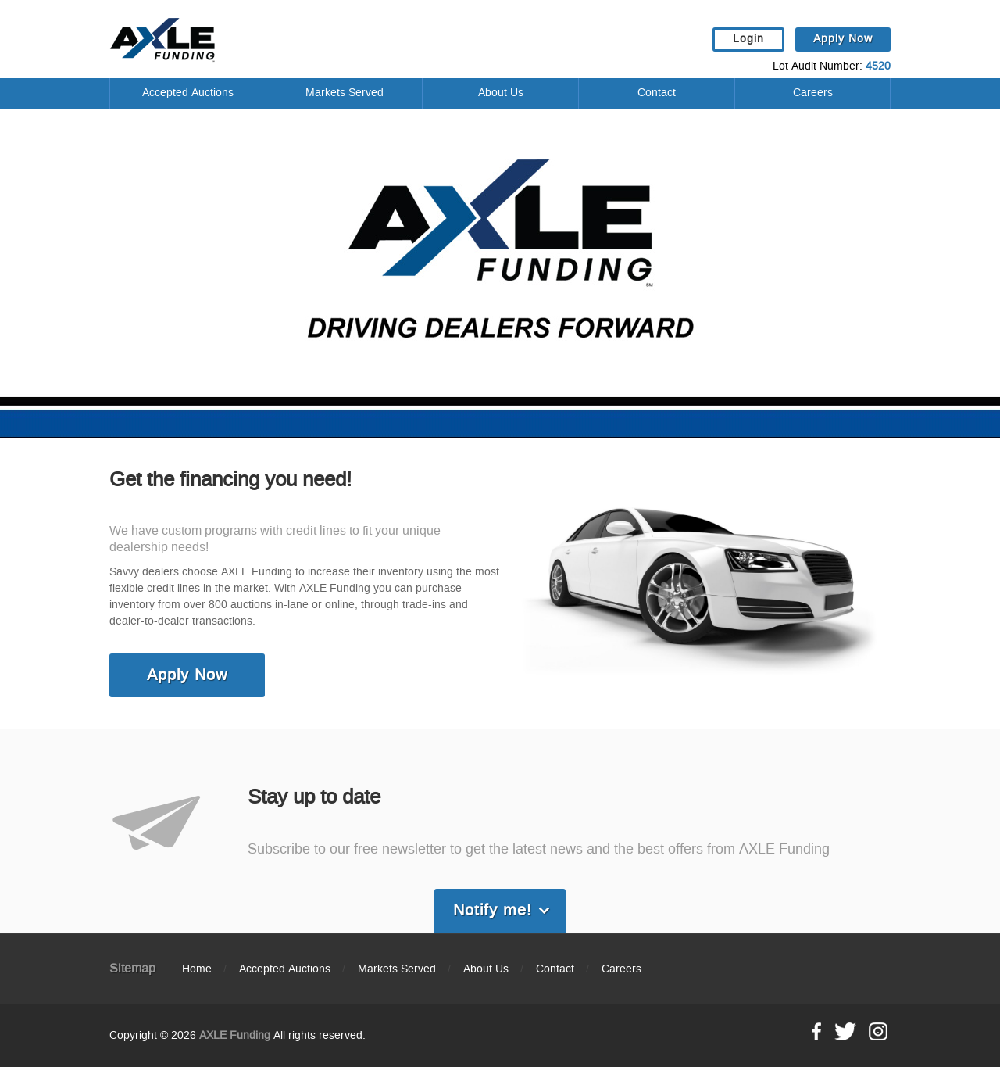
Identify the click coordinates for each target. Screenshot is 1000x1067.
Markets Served (344, 93)
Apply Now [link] (187, 675)
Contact (657, 93)
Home (197, 969)
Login (748, 39)
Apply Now (843, 39)
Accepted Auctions (188, 93)
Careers (813, 93)
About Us (500, 93)
